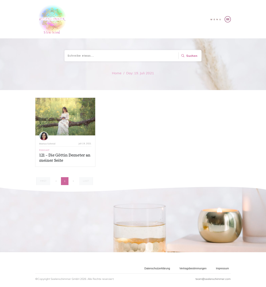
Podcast (44, 150)
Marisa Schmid (47, 143)
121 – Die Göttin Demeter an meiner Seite (64, 157)
